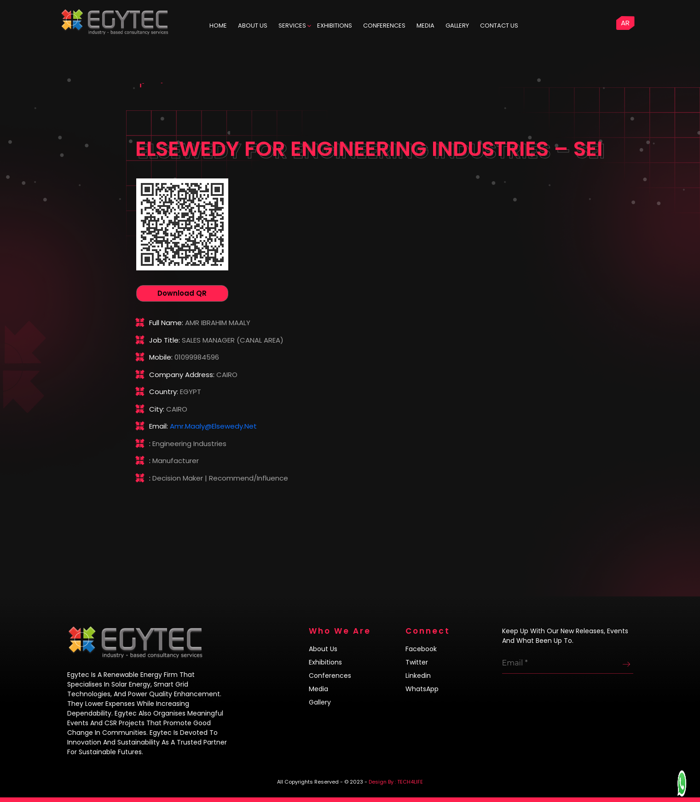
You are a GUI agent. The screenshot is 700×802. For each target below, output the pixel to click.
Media (425, 25)
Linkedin (418, 675)
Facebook (421, 648)
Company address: (181, 374)
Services (292, 25)
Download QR (182, 293)
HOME (218, 25)
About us (323, 648)
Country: (163, 391)
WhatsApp (422, 688)
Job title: (164, 340)
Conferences (384, 25)
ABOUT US (252, 25)
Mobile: (161, 357)
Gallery (457, 25)
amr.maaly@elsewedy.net (213, 426)
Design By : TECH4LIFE (396, 781)
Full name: (166, 322)
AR (625, 23)
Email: (158, 426)
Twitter (416, 662)
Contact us (499, 25)
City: (156, 409)
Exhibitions (334, 25)
